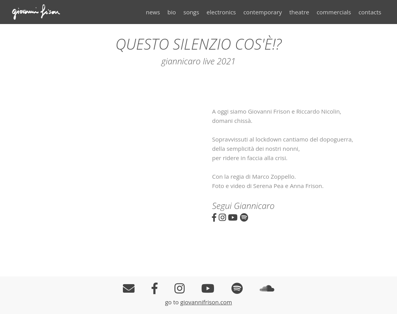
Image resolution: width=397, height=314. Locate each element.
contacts (370, 12)
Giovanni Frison (41, 12)
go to (172, 302)
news (153, 12)
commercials (334, 12)
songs (191, 12)
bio (171, 12)
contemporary (262, 12)
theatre (299, 12)
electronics (221, 12)
